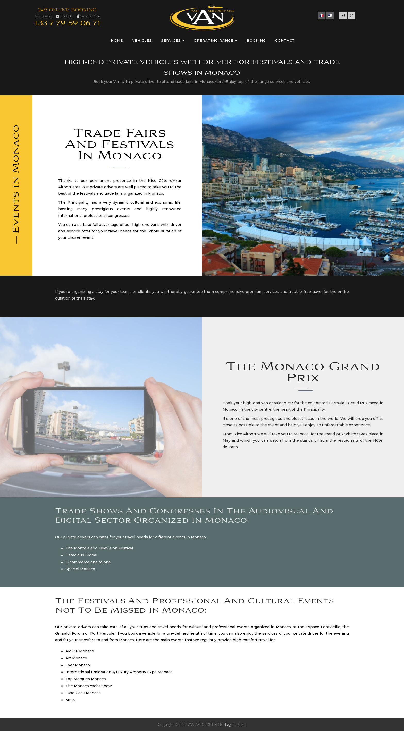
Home (117, 40)
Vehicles (142, 40)
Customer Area (90, 16)
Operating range (215, 40)
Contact (66, 16)
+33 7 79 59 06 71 (67, 23)
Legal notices (235, 724)
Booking (45, 16)
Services (172, 40)
